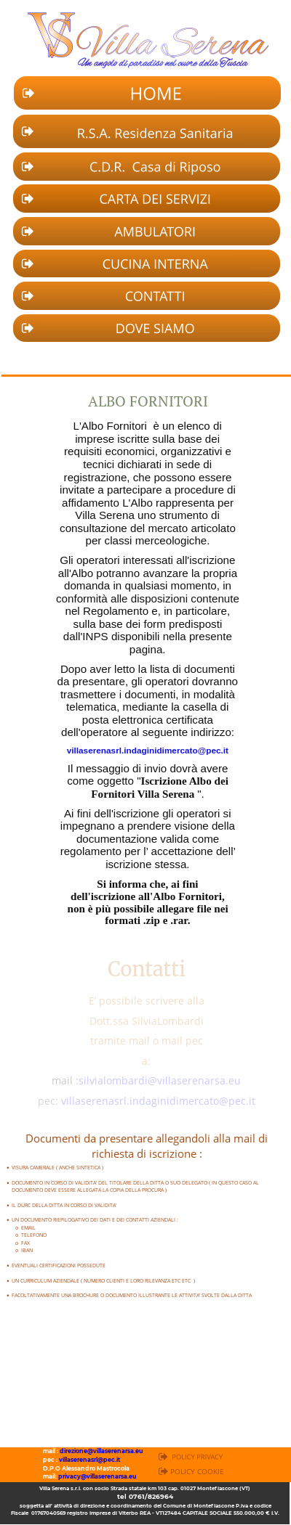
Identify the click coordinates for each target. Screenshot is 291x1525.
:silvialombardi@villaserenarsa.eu (158, 1080)
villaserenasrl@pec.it (89, 1459)
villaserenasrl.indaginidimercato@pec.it (147, 750)
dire (65, 1451)
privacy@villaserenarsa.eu (97, 1476)
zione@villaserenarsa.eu (107, 1451)
